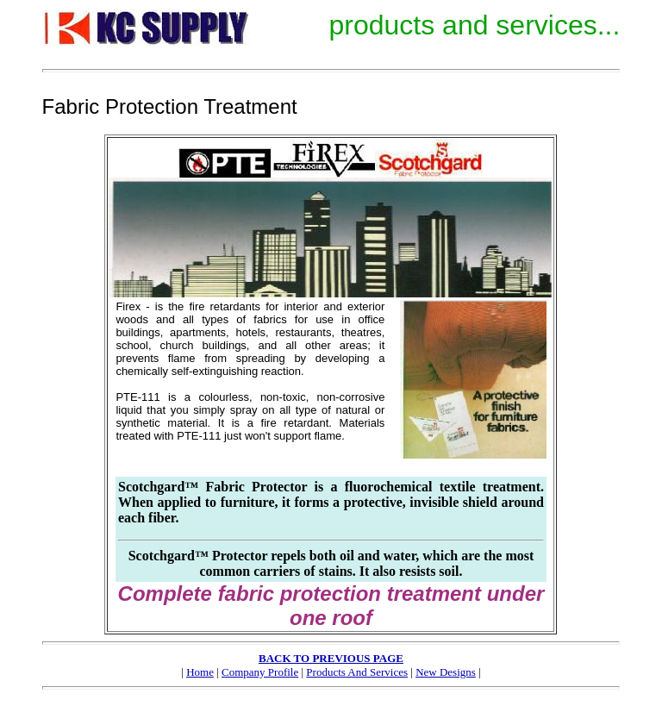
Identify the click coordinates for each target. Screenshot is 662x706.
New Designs (445, 671)
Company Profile (260, 671)
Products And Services (357, 671)
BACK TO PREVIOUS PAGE (331, 658)
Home (200, 671)
